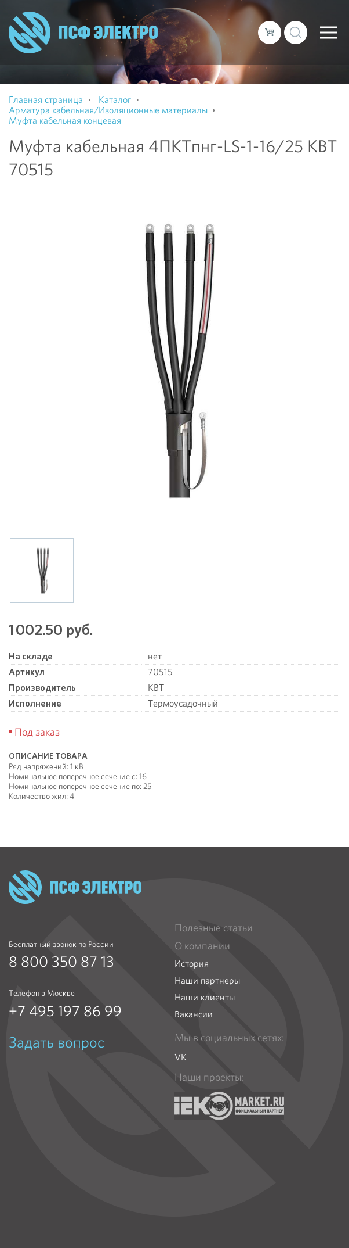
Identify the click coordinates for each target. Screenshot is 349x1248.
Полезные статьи (213, 927)
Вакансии (193, 1014)
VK (180, 1057)
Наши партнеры (207, 980)
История (191, 963)
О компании (202, 945)
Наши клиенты (204, 997)
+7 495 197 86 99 (65, 1011)
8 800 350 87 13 (61, 961)
